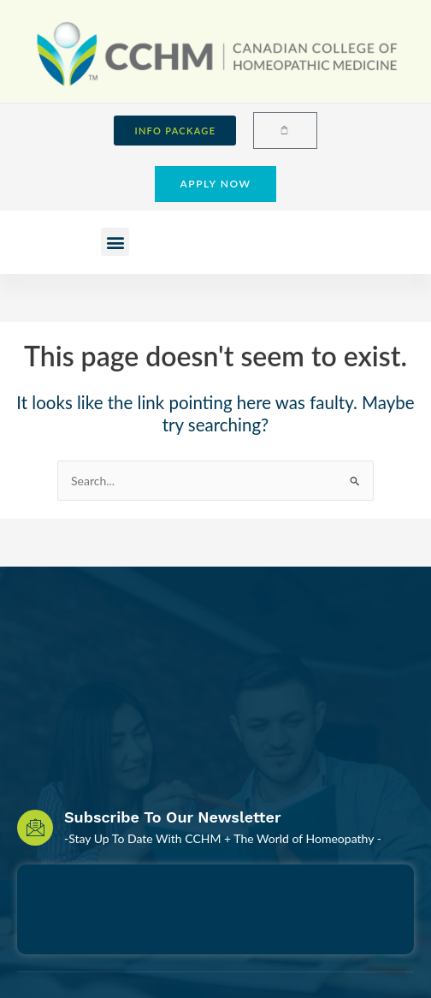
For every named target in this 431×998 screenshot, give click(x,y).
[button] (115, 242)
